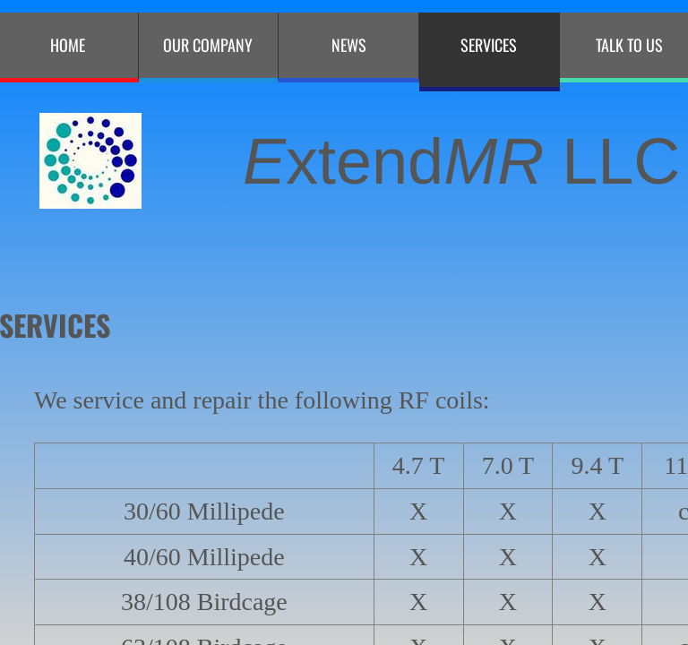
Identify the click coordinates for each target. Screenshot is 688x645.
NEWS (348, 44)
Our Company (208, 44)
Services (488, 44)
